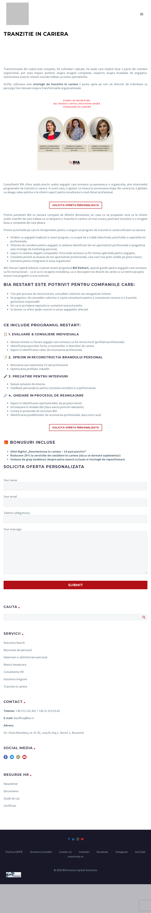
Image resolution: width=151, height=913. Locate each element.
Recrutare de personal (18, 650)
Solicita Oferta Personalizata (75, 205)
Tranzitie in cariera (15, 686)
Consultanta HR (14, 672)
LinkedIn (84, 852)
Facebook (102, 852)
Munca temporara (15, 664)
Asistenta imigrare (15, 679)
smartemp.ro (75, 856)
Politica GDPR (14, 852)
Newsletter (11, 784)
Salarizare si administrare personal (25, 657)
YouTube (140, 852)
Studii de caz (12, 798)
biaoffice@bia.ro (24, 718)
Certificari (10, 806)
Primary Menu (141, 14)
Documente (11, 791)
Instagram (121, 852)
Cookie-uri (65, 852)
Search (143, 617)
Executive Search (14, 643)
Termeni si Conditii (41, 852)
